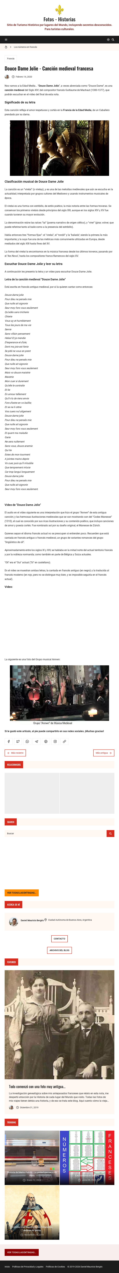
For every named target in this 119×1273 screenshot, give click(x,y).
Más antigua (104, 753)
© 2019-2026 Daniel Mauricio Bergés (84, 1266)
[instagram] (55, 741)
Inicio (7, 1266)
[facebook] (9, 741)
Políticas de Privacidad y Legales (27, 1266)
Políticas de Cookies (55, 1266)
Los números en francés (25, 47)
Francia (10, 58)
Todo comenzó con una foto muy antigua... (37, 1086)
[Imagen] (59, 1024)
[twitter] (18, 741)
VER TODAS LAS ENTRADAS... (21, 893)
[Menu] (6, 39)
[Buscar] (113, 39)
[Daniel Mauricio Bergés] (13, 921)
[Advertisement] (59, 863)
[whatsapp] (27, 741)
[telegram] (37, 741)
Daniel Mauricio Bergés (32, 920)
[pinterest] (46, 741)
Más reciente (15, 753)
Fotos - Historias (59, 19)
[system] (108, 39)
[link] (64, 741)
